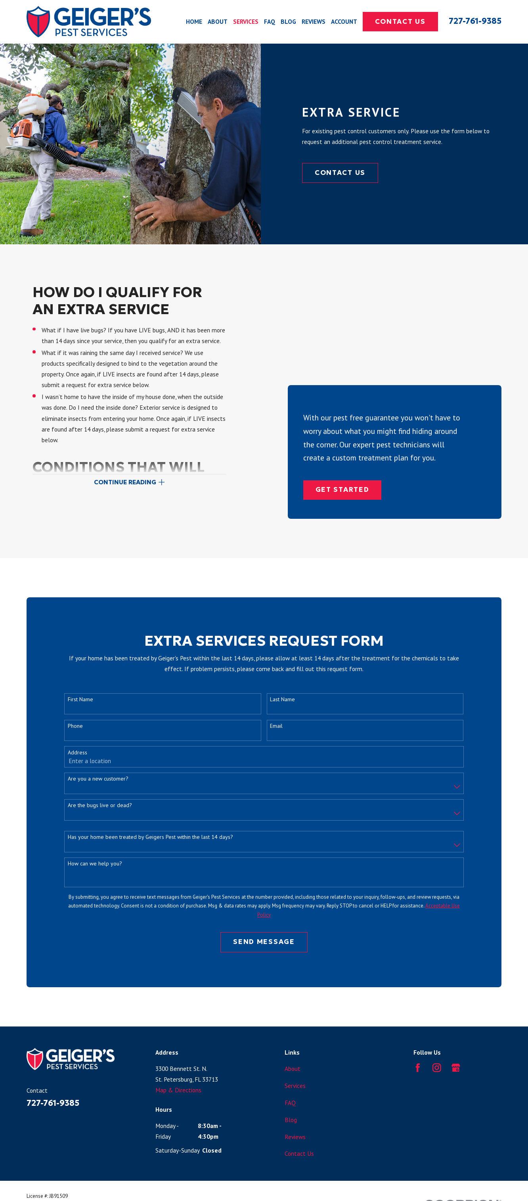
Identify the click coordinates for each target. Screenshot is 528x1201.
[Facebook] (417, 1039)
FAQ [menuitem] (269, 21)
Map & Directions (178, 1061)
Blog (291, 1091)
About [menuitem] (218, 21)
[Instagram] (436, 1039)
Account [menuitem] (344, 21)
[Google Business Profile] (455, 1039)
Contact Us (400, 21)
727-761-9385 (475, 21)
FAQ (290, 1074)
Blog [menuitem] (288, 21)
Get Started (342, 359)
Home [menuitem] (194, 21)
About (292, 1040)
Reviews (295, 1108)
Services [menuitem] (245, 21)
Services (295, 1057)
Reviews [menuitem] (313, 21)
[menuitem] (36, 1185)
